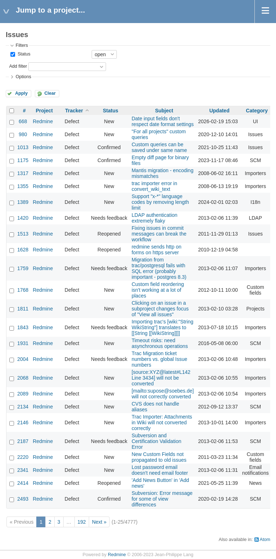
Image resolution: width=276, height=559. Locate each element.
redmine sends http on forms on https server (156, 249)
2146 (22, 422)
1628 (22, 249)
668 (23, 121)
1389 (22, 202)
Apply (21, 93)
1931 (22, 343)
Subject (164, 110)
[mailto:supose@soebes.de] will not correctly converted (163, 393)
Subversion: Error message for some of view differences (162, 498)
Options (23, 76)
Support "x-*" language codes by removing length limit (160, 202)
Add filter (18, 66)
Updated (219, 110)
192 (82, 522)
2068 (22, 378)
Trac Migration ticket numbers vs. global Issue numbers (159, 359)
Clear (50, 93)
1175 (22, 160)
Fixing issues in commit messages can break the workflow (159, 233)
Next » (99, 522)
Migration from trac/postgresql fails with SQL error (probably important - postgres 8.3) (159, 268)
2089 (22, 394)
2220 (22, 457)
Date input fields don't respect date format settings (163, 121)
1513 (22, 234)
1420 (22, 218)
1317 (22, 173)
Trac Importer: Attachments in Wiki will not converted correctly (162, 422)
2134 (22, 407)
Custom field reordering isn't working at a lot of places (158, 290)
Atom (265, 539)
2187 (22, 441)
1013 (22, 147)
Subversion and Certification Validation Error (156, 441)
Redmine (43, 121)
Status (23, 54)
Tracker (74, 110)
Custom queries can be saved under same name (159, 147)
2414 (22, 483)
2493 (22, 499)
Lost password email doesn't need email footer (160, 470)
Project (44, 110)
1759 (22, 268)
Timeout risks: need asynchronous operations (160, 343)
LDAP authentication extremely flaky (154, 218)
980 (23, 134)
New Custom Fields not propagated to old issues (159, 457)
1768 (22, 290)
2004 (22, 359)
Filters (21, 45)
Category (257, 110)
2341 (22, 470)
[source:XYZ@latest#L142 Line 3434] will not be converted (161, 377)
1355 (22, 186)
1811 (22, 309)
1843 (22, 327)
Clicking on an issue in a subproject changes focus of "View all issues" (160, 308)
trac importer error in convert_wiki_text (154, 186)
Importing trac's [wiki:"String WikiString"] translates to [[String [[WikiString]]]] (162, 327)
